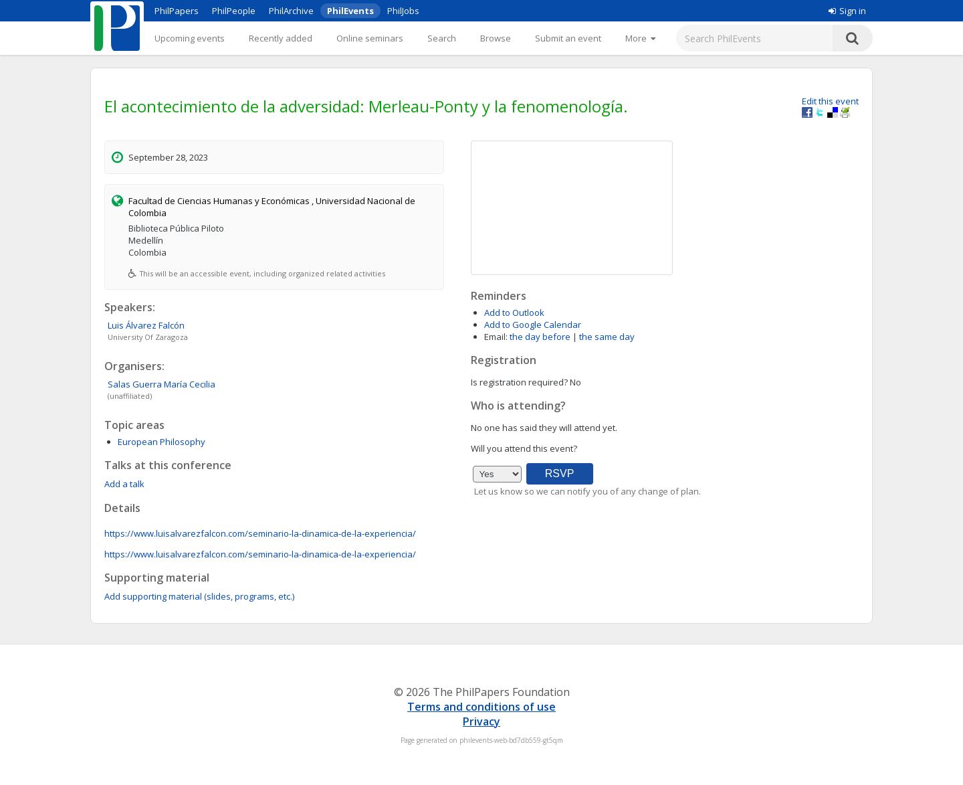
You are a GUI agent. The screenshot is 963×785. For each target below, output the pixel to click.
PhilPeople (233, 11)
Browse (495, 38)
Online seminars (369, 38)
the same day (607, 337)
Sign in (847, 11)
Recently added (280, 38)
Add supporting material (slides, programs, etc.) (199, 596)
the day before (540, 337)
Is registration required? (519, 382)
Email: (496, 337)
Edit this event (830, 101)
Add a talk (124, 484)
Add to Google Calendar (532, 325)
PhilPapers (176, 11)
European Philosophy (161, 442)
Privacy (481, 721)
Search (441, 38)
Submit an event (568, 38)
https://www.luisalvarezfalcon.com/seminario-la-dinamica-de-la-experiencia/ (260, 533)
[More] (640, 38)
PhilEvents (350, 11)
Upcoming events (189, 38)
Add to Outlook (514, 313)
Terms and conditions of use (481, 706)
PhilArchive (291, 11)
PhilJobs (403, 11)
